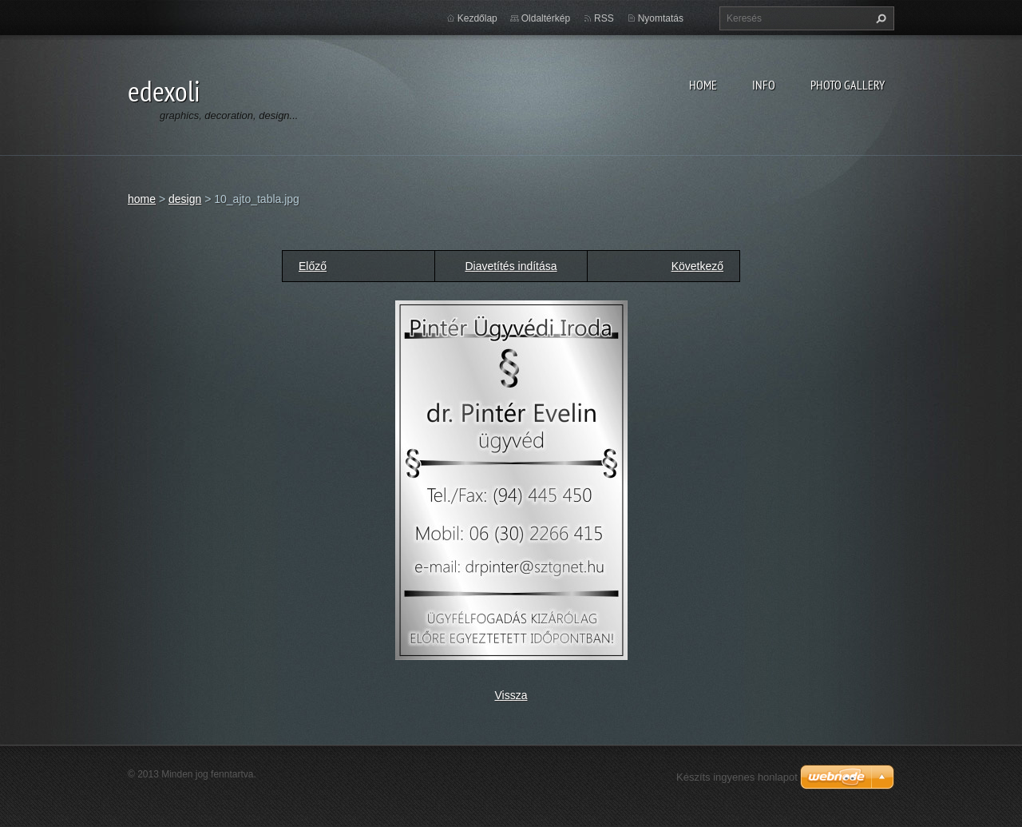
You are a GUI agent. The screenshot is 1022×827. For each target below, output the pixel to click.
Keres (879, 18)
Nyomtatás (660, 18)
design (184, 199)
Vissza (511, 695)
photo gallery (847, 85)
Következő (697, 266)
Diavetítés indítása (511, 266)
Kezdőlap (477, 18)
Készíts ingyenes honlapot (737, 777)
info (763, 85)
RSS (604, 18)
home (703, 85)
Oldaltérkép (545, 18)
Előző (313, 266)
